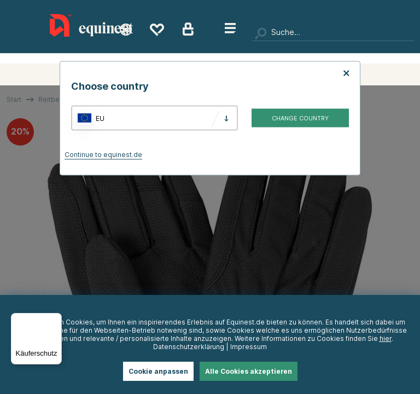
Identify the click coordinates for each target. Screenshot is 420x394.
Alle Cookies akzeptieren (248, 371)
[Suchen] (333, 33)
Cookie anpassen (158, 371)
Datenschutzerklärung (188, 347)
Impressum (248, 347)
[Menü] (55, 319)
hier (386, 338)
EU (100, 118)
